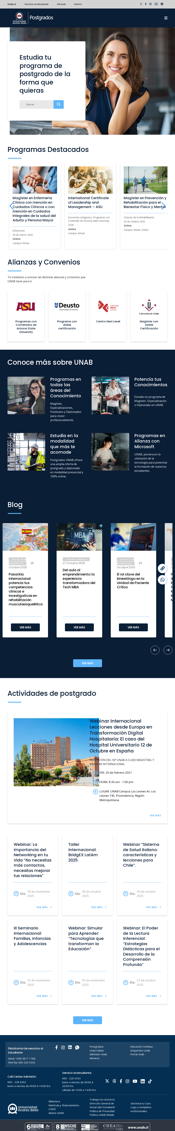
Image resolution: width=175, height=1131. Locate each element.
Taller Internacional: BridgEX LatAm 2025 (83, 852)
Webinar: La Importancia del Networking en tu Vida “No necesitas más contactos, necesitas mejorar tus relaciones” (32, 860)
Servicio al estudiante (37, 4)
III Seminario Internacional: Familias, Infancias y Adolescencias (32, 936)
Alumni (78, 4)
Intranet (61, 4)
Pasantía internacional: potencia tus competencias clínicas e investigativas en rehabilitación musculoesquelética (25, 589)
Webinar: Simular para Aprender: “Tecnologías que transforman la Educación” (86, 939)
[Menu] (165, 18)
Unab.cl (12, 4)
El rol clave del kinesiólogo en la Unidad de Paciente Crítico (133, 580)
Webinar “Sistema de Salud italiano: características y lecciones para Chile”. (141, 855)
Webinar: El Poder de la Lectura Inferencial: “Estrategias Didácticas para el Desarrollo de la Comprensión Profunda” (141, 946)
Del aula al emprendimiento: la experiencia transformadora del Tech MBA (79, 578)
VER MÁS (25, 627)
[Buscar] (41, 104)
